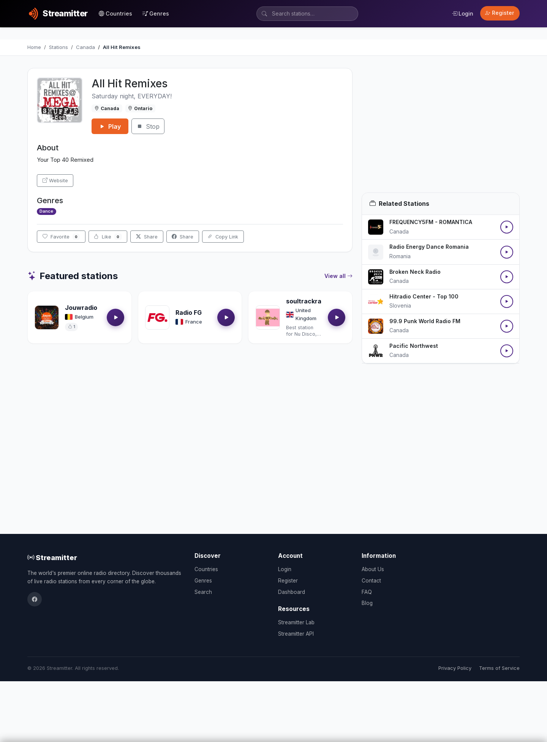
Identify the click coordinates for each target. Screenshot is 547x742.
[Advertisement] (441, 130)
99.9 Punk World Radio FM (424, 321)
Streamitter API (296, 634)
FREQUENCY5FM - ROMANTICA (430, 222)
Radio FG (188, 312)
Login (462, 13)
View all (338, 276)
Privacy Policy (454, 668)
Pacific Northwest (413, 346)
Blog (367, 603)
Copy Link (222, 237)
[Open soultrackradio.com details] (268, 317)
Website (55, 180)
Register (499, 13)
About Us (373, 569)
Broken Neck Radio (415, 271)
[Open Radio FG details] (157, 317)
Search (203, 592)
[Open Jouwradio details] (47, 317)
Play (110, 126)
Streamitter (52, 557)
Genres (155, 13)
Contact (371, 581)
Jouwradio (81, 307)
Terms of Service (499, 668)
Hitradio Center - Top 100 (423, 296)
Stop (148, 126)
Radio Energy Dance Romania (429, 246)
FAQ (367, 592)
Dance (46, 211)
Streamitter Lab (296, 622)
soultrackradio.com (315, 301)
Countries (115, 13)
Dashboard (291, 592)
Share (147, 237)
